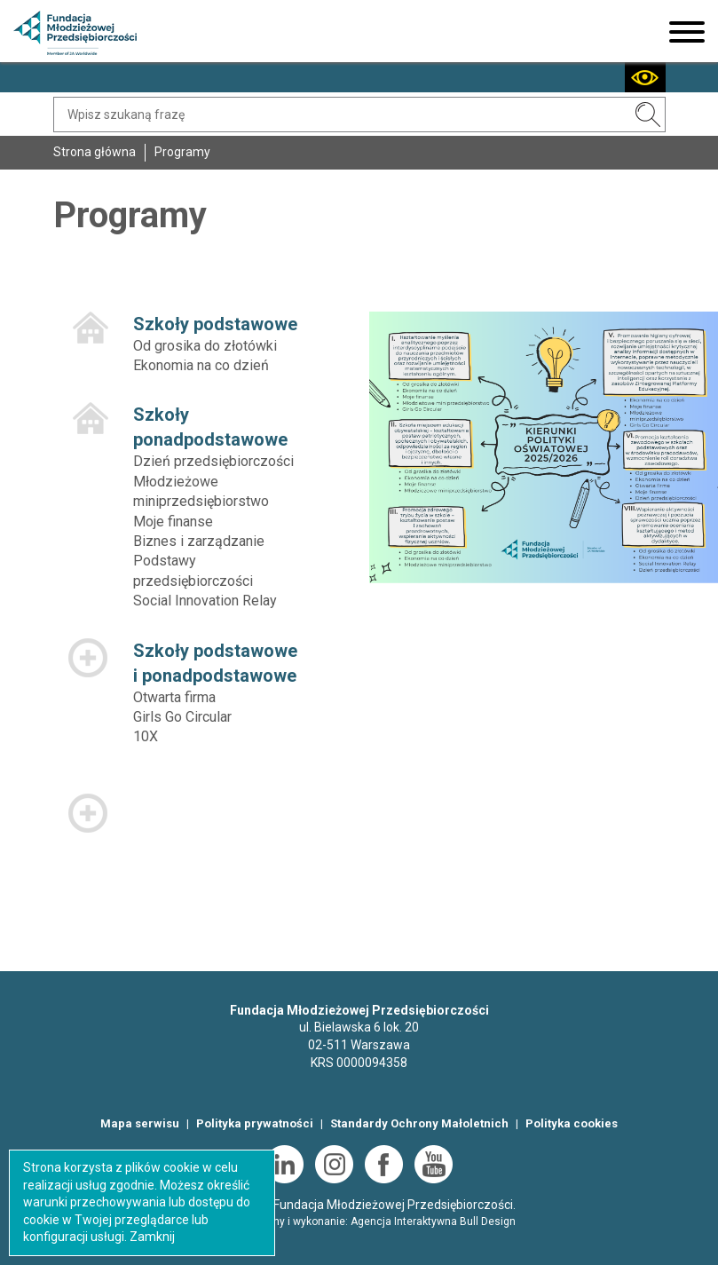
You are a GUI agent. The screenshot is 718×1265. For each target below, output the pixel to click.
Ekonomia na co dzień (201, 365)
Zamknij (152, 1236)
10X (145, 736)
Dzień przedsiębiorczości (213, 461)
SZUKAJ (647, 114)
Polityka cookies (571, 1123)
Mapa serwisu (139, 1123)
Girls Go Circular (182, 716)
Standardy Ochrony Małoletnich (419, 1123)
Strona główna (94, 152)
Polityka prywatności (254, 1123)
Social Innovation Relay (205, 600)
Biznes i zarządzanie (198, 541)
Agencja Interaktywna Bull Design (433, 1221)
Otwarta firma (174, 697)
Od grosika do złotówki (205, 345)
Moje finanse (173, 521)
